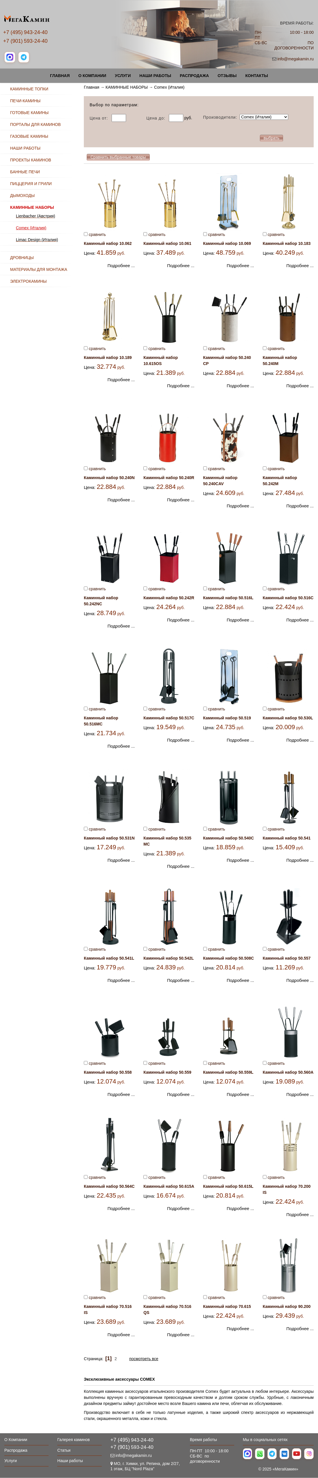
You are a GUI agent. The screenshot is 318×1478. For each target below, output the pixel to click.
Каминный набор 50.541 (287, 838)
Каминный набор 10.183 (287, 243)
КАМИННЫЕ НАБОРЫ (127, 87)
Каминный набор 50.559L (228, 1072)
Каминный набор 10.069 (227, 243)
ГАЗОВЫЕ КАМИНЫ (29, 136)
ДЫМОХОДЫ (22, 195)
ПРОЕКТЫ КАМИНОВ (30, 160)
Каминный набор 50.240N (109, 477)
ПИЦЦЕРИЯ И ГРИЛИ (31, 183)
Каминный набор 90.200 (287, 1306)
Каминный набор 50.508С (228, 958)
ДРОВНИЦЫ (22, 257)
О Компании (92, 75)
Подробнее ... (121, 265)
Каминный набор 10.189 (108, 357)
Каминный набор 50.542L (168, 958)
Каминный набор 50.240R (168, 477)
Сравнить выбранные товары (118, 157)
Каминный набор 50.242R (168, 597)
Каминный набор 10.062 (108, 243)
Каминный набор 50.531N (109, 838)
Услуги (123, 75)
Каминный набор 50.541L (109, 958)
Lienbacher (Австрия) (35, 216)
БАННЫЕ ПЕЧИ (25, 172)
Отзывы (227, 75)
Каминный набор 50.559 (167, 1072)
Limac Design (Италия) (37, 239)
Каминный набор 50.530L (288, 718)
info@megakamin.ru (295, 59)
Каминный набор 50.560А (288, 1072)
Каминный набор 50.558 (108, 1072)
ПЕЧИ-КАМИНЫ (25, 100)
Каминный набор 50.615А (168, 1186)
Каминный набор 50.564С (109, 1186)
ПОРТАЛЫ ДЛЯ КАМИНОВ (35, 124)
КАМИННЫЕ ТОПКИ (29, 89)
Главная (60, 75)
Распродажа (194, 75)
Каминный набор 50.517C (168, 718)
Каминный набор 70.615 (227, 1306)
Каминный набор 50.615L (228, 1186)
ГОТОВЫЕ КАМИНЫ (29, 112)
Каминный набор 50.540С (228, 838)
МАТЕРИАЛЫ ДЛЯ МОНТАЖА (38, 269)
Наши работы (155, 75)
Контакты (256, 75)
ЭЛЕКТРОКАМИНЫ (28, 281)
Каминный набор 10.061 (167, 243)
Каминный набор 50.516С (288, 597)
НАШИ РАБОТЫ (25, 148)
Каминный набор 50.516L (228, 597)
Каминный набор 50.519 (227, 718)
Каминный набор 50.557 (287, 958)
